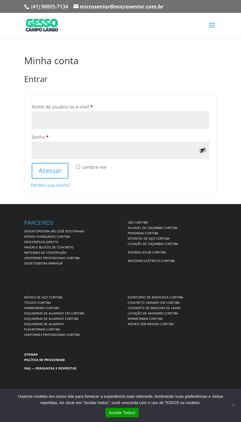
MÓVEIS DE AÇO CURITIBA (43, 297)
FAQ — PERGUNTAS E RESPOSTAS (50, 368)
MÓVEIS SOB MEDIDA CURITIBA (151, 324)
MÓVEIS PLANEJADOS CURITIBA (47, 236)
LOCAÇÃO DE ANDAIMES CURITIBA (153, 313)
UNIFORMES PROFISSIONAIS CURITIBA (52, 258)
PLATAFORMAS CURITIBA (42, 329)
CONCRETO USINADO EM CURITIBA (153, 302)
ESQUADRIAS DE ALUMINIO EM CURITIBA (54, 313)
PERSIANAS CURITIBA (143, 233)
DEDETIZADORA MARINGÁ (43, 263)
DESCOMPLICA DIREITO (41, 242)
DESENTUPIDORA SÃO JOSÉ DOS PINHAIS (54, 231)
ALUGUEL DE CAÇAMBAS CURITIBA (152, 227)
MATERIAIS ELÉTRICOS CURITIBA (151, 260)
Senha (52, 136)
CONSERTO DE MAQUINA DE (154, 308)
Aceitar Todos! (122, 412)
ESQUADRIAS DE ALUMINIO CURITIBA (51, 318)
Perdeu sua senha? (51, 185)
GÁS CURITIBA (138, 222)
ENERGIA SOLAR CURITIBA (147, 252)
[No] (233, 405)
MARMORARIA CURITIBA (41, 308)
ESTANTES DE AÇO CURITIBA (148, 238)
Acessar (50, 170)
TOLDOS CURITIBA (37, 302)
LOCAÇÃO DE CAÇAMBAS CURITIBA (153, 244)
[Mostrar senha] (202, 150)
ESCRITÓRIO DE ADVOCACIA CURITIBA (155, 297)
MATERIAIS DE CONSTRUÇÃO (45, 252)
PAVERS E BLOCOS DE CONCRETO (49, 247)
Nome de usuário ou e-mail (74, 106)
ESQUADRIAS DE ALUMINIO (44, 324)
